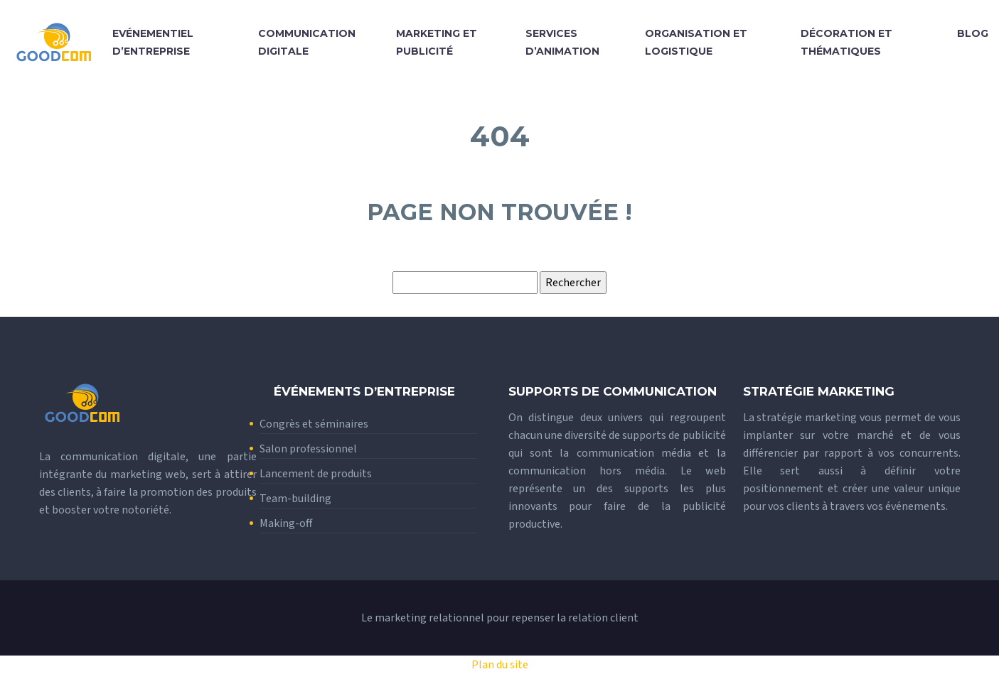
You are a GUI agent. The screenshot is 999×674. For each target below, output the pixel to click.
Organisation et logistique (696, 42)
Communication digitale (307, 42)
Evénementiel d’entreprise (152, 42)
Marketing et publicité (436, 42)
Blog (972, 33)
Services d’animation (562, 42)
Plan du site (499, 665)
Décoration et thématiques (846, 42)
